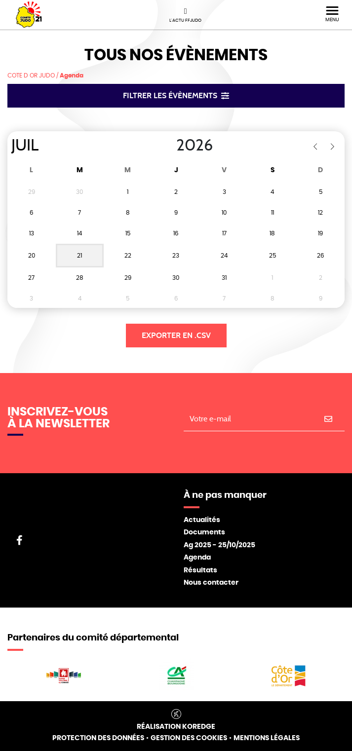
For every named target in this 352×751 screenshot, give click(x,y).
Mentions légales (267, 738)
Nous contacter (211, 582)
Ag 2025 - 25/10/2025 (219, 545)
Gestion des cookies (189, 738)
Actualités (202, 520)
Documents (204, 532)
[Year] (168, 145)
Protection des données (98, 738)
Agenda (197, 557)
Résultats (200, 570)
